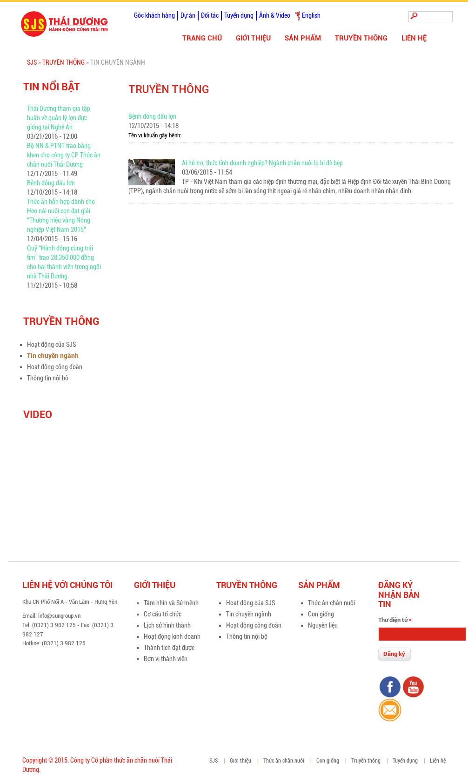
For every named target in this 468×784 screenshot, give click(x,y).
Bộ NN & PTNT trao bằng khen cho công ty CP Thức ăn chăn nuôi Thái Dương (63, 155)
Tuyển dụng (239, 15)
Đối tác (210, 15)
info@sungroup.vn (59, 615)
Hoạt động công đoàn (54, 367)
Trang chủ (202, 38)
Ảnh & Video (274, 15)
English (311, 15)
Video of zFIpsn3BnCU (79, 475)
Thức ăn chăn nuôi (331, 603)
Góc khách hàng (154, 15)
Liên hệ (414, 38)
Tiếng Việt (297, 15)
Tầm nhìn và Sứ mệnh (171, 603)
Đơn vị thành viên (165, 658)
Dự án (188, 15)
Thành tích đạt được (169, 647)
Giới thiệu (253, 38)
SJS (32, 62)
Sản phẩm (303, 38)
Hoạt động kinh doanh (172, 636)
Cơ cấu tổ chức (162, 614)
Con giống (321, 614)
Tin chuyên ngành (53, 355)
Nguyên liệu (323, 625)
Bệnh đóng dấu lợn (51, 183)
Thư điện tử (394, 619)
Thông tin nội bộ (47, 378)
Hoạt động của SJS (51, 344)
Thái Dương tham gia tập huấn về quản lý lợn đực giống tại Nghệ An (58, 118)
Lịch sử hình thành (167, 625)
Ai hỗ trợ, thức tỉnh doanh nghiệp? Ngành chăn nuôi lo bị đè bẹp (262, 163)
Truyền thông (361, 38)
